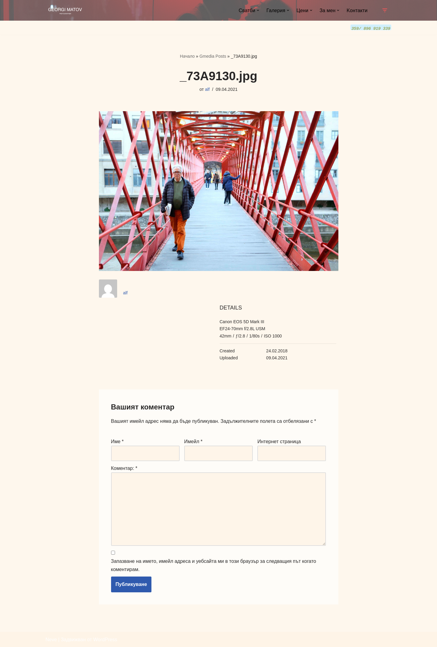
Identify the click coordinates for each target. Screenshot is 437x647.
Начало (187, 55)
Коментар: (124, 468)
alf (207, 89)
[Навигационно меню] (384, 10)
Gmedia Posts (212, 55)
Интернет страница (279, 441)
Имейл (193, 441)
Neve (51, 639)
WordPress (105, 639)
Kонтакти (357, 10)
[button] (258, 10)
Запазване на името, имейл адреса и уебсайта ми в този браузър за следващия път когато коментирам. (213, 565)
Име (117, 441)
